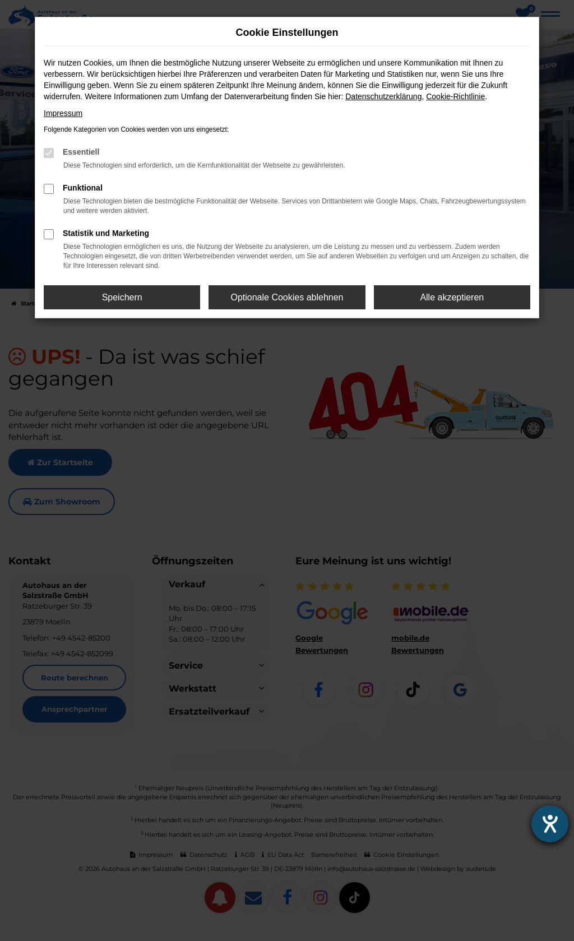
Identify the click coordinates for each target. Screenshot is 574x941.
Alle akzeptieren (452, 297)
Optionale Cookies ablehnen (286, 297)
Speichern (122, 297)
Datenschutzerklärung (383, 96)
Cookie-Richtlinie (455, 96)
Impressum (63, 113)
